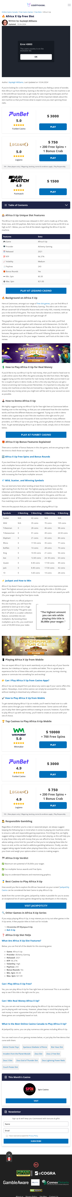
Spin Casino (43, 1089)
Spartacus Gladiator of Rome (35, 1047)
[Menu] (69, 5)
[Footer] (45, 1173)
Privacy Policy (33, 1136)
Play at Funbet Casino (36, 434)
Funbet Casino (18, 128)
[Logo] (36, 5)
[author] (5, 23)
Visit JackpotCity (36, 905)
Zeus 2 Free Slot (53, 1053)
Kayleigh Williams (15, 82)
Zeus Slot (38, 1053)
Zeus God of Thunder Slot (27, 1060)
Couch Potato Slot (10, 1067)
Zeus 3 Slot (7, 1060)
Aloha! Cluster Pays (11, 1047)
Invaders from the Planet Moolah (16, 1053)
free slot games (43, 303)
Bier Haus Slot (57, 1047)
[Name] (36, 1124)
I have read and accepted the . (23, 1136)
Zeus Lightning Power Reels (53, 1060)
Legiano (18, 159)
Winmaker (19, 746)
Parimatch (19, 193)
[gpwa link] (25, 1175)
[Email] (36, 1130)
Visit (36, 1100)
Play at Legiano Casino (36, 290)
